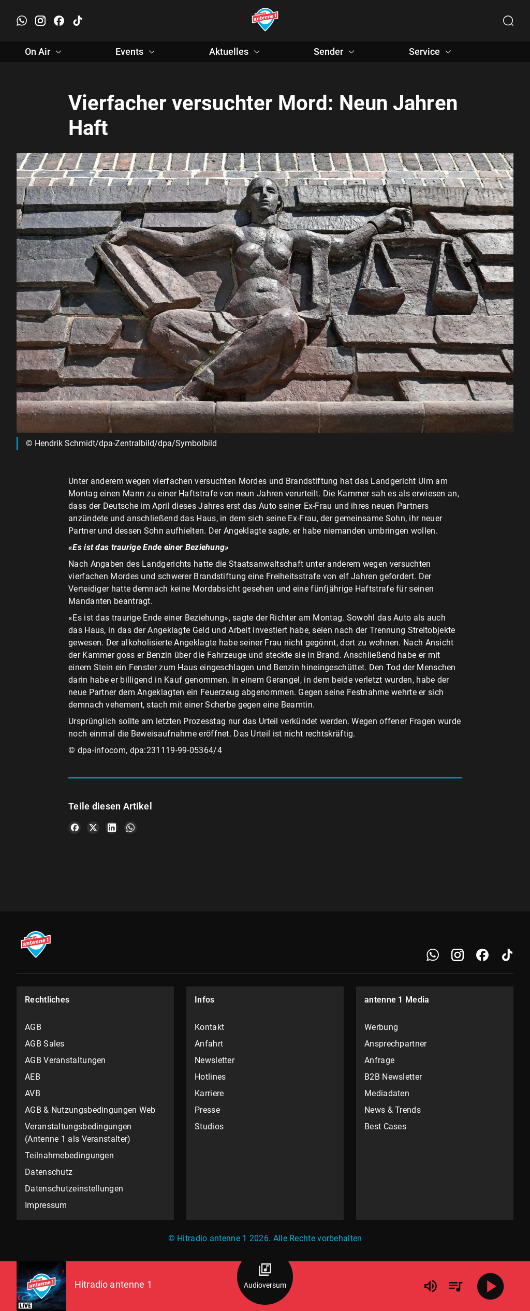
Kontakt (209, 1027)
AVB (32, 1093)
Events (136, 52)
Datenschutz (48, 1172)
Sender (336, 52)
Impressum (46, 1205)
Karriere (209, 1093)
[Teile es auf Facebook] (74, 827)
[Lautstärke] (430, 1286)
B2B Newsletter (393, 1077)
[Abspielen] (490, 1286)
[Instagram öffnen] (40, 21)
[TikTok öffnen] (77, 21)
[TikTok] (507, 955)
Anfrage (379, 1060)
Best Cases (385, 1126)
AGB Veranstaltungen (65, 1060)
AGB (33, 1027)
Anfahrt (209, 1044)
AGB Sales (45, 1044)
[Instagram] (457, 955)
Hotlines (210, 1077)
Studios (209, 1126)
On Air (45, 52)
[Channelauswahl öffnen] (508, 20)
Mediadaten (386, 1093)
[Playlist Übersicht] (455, 1286)
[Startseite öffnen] (265, 20)
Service (431, 52)
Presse (207, 1110)
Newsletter (214, 1060)
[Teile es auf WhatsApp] (130, 827)
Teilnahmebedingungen (69, 1155)
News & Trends (392, 1110)
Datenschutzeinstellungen (74, 1189)
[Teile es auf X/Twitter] (93, 827)
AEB (32, 1077)
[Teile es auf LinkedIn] (112, 827)
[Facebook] (482, 955)
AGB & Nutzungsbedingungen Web (90, 1110)
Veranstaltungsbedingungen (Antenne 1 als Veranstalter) (78, 1133)
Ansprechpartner (395, 1044)
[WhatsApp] (432, 955)
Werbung (381, 1027)
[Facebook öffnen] (59, 21)
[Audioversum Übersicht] (265, 1277)
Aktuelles (236, 52)
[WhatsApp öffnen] (22, 21)
